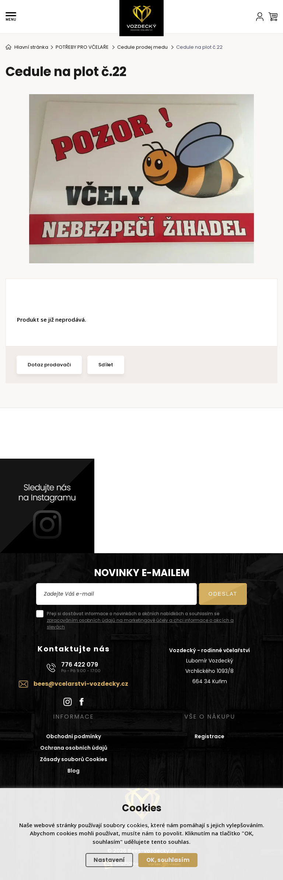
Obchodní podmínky (73, 736)
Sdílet (105, 364)
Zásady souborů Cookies (73, 759)
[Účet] (260, 16)
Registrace (209, 736)
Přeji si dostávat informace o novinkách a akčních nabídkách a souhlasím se (140, 620)
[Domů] (141, 18)
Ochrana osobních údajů (73, 747)
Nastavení (109, 860)
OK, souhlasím (167, 860)
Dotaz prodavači (49, 364)
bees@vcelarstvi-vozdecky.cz (81, 683)
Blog (73, 770)
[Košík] (272, 16)
